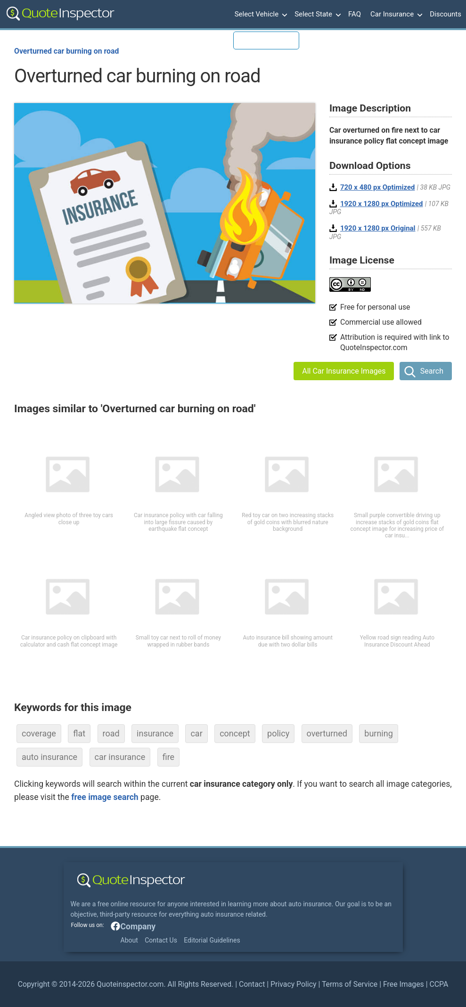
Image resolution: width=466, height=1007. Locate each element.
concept (235, 733)
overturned (327, 733)
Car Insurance (395, 14)
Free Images (403, 984)
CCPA (438, 984)
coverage (39, 733)
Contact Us (161, 940)
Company (138, 926)
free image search (104, 797)
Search (431, 371)
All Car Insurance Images (343, 371)
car (196, 733)
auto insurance (49, 757)
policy (278, 733)
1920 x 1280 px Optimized (381, 204)
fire (168, 757)
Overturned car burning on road (66, 51)
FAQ (354, 14)
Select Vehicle (260, 14)
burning (378, 733)
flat (79, 733)
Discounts (445, 14)
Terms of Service (349, 984)
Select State (316, 14)
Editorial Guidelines (212, 940)
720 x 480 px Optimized (377, 187)
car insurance (120, 757)
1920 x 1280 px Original (378, 228)
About (129, 940)
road (111, 733)
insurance (155, 733)
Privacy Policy (293, 984)
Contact (252, 984)
